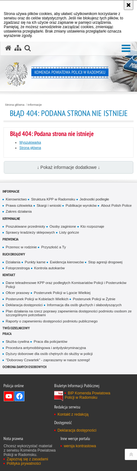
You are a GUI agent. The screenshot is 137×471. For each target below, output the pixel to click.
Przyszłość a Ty (53, 247)
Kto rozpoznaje (92, 226)
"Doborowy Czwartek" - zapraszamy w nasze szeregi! (48, 360)
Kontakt (9, 274)
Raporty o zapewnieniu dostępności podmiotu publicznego (51, 321)
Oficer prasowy (17, 293)
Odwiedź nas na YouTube (9, 396)
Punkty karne (35, 262)
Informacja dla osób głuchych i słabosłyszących (84, 305)
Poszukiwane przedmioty (25, 226)
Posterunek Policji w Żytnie (94, 299)
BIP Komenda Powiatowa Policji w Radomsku (87, 395)
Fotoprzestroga (17, 268)
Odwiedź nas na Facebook (19, 396)
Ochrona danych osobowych (24, 366)
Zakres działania (19, 211)
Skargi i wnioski (49, 205)
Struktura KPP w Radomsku (53, 199)
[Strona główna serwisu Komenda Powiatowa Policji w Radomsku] (8, 48)
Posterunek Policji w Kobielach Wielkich (37, 299)
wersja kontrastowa (80, 446)
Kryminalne (11, 218)
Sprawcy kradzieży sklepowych (30, 232)
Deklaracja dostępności (24, 305)
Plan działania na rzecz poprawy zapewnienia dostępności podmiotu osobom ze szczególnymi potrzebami (69, 313)
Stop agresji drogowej (105, 262)
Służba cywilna (17, 341)
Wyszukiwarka (30, 142)
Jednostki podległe (94, 199)
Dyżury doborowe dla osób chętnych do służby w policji (49, 354)
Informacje (35, 104)
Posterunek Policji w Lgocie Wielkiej (62, 293)
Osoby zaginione (63, 226)
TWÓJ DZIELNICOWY (16, 328)
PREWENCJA (10, 239)
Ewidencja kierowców (67, 262)
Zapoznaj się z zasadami (27, 459)
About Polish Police (116, 205)
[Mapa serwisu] (17, 48)
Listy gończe (69, 232)
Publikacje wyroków (81, 205)
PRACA (7, 333)
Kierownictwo (16, 199)
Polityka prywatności (24, 463)
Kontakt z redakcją (72, 414)
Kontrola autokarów (49, 268)
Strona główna (14, 104)
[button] (126, 48)
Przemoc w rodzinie (21, 247)
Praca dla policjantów (50, 341)
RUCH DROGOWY (14, 254)
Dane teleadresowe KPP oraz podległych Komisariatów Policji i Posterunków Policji (66, 285)
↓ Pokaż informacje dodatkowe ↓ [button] (68, 167)
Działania (13, 262)
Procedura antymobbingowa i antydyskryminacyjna (46, 348)
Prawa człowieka (19, 205)
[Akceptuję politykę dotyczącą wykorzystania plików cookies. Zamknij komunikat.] (128, 5)
